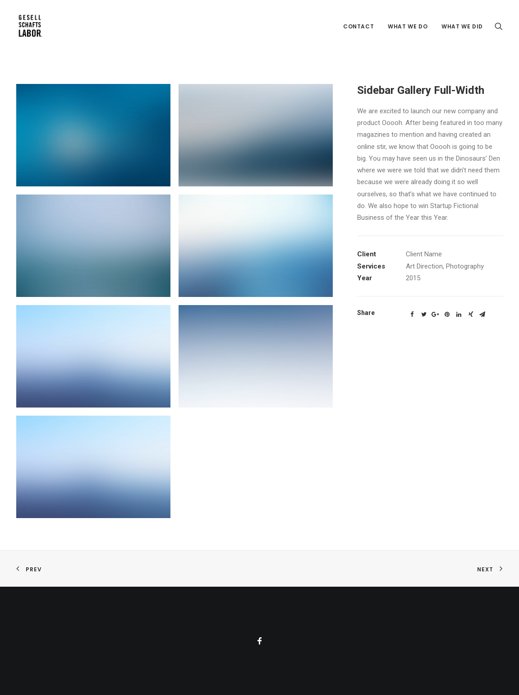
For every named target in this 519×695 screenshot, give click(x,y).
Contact (358, 26)
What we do (407, 26)
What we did (462, 26)
